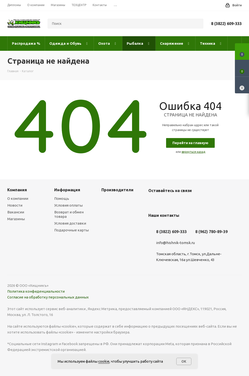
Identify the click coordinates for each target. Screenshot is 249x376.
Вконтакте (153, 202)
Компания (17, 190)
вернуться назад (193, 151)
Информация (67, 190)
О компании (17, 198)
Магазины (16, 219)
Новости (14, 205)
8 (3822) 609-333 (226, 23)
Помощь (61, 198)
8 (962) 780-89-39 (211, 231)
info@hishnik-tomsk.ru (175, 243)
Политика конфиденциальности (36, 291)
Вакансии (15, 212)
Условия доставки (70, 223)
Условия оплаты (68, 205)
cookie (103, 361)
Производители (117, 190)
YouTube (165, 202)
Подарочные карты (71, 230)
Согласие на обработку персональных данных (48, 297)
